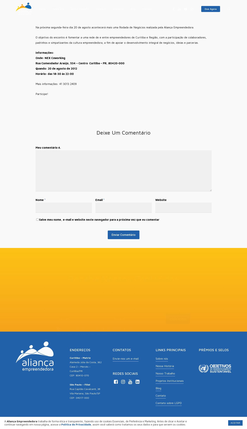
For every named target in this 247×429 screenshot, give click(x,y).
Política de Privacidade (132, 329)
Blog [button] (158, 388)
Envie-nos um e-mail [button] (126, 358)
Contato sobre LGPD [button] (169, 403)
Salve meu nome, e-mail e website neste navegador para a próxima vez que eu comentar (99, 219)
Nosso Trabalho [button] (165, 373)
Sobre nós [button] (162, 358)
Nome (41, 199)
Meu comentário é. (48, 147)
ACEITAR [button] (235, 422)
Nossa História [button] (165, 366)
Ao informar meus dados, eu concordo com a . (102, 329)
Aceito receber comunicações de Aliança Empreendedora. (97, 325)
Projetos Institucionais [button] (170, 380)
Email (100, 199)
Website (161, 199)
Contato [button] (161, 395)
